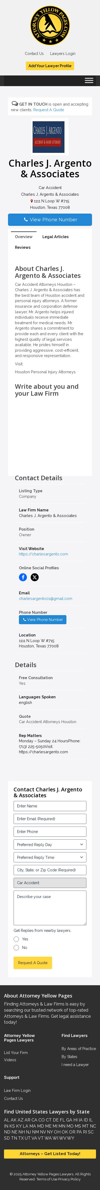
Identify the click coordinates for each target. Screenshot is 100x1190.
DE (55, 1120)
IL (90, 1120)
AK (13, 1120)
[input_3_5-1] (50, 844)
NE (13, 1132)
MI (54, 1126)
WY (70, 1138)
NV (42, 1132)
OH (57, 1132)
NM (35, 1132)
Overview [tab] (24, 236)
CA (33, 1120)
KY (18, 1126)
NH (21, 1132)
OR (71, 1132)
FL (62, 1120)
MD (40, 1126)
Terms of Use (46, 1179)
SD (7, 1138)
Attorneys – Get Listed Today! (50, 1153)
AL (7, 1120)
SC (90, 1132)
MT (85, 1126)
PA (78, 1132)
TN (13, 1138)
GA (68, 1120)
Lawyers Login (62, 53)
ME (47, 1126)
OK (64, 1132)
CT (48, 1120)
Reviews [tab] (23, 247)
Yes (25, 939)
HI (75, 1120)
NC (92, 1126)
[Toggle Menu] (89, 82)
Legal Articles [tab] (55, 236)
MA (32, 1126)
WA (48, 1138)
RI (84, 1132)
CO (41, 1120)
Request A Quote (48, 109)
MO (69, 1126)
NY (49, 1132)
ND (7, 1132)
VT (40, 1138)
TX (20, 1138)
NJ (28, 1132)
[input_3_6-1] (50, 857)
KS (11, 1126)
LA (25, 1126)
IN (6, 1126)
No (24, 947)
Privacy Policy (69, 1179)
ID (85, 1120)
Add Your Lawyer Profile (50, 66)
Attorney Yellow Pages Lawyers (47, 1174)
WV (62, 1138)
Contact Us (34, 53)
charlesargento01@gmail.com (45, 598)
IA (80, 1120)
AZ (20, 1120)
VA (34, 1138)
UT (27, 1138)
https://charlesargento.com (43, 554)
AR (26, 1120)
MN (61, 1126)
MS (77, 1126)
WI (55, 1138)
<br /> (50, 462)
